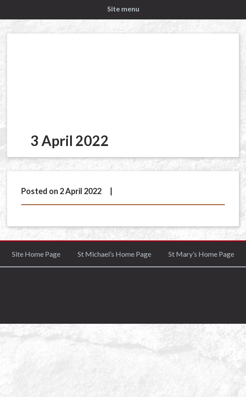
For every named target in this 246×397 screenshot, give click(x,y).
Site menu (123, 8)
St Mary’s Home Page (201, 254)
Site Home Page (36, 254)
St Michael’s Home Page (114, 254)
